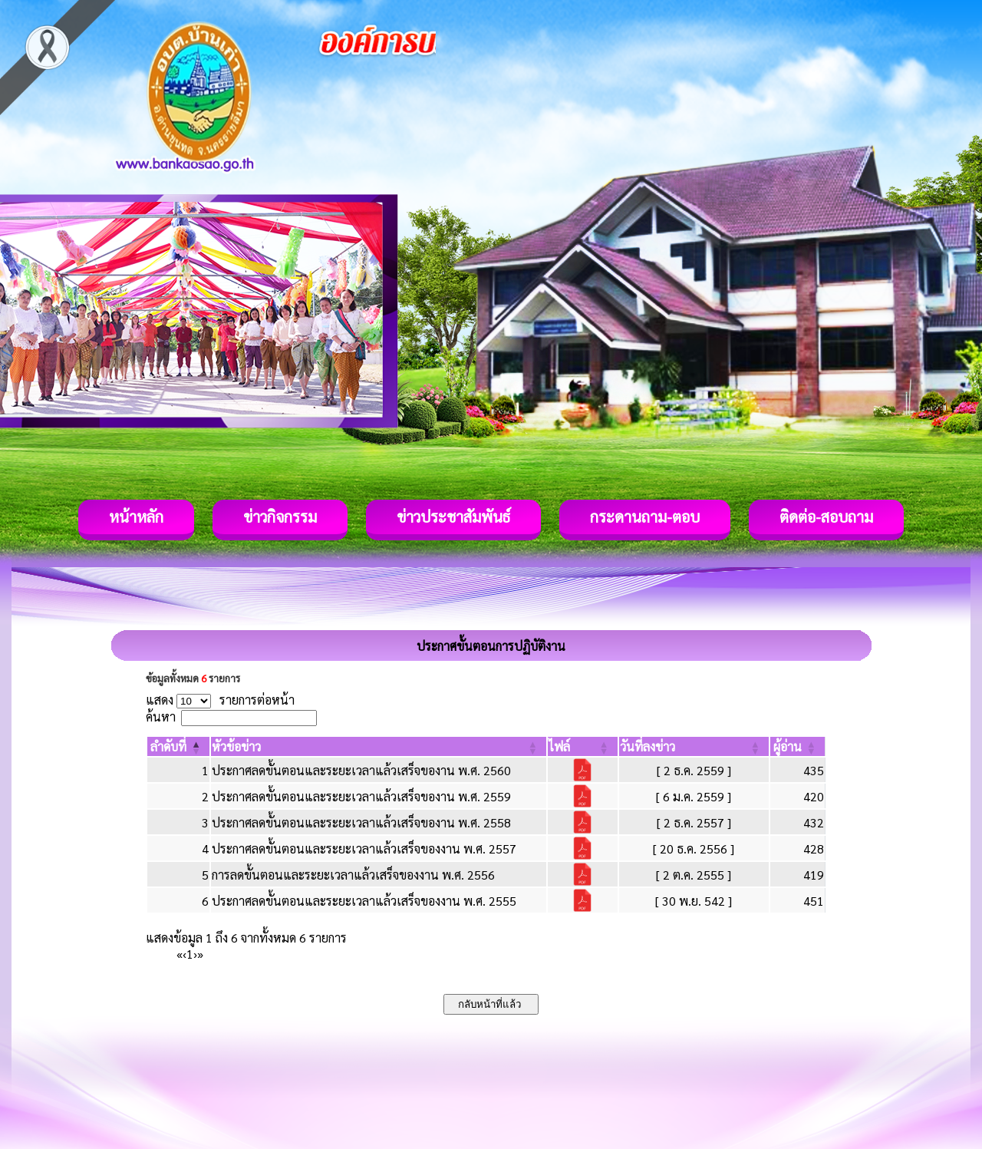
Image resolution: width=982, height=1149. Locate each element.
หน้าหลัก (136, 517)
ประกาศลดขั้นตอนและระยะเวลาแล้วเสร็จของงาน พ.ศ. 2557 (364, 848)
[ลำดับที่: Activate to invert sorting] (178, 746)
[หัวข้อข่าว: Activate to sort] (378, 746)
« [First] (179, 954)
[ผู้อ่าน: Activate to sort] (797, 746)
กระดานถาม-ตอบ (645, 517)
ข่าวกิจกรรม (280, 517)
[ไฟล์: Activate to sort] (583, 746)
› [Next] (195, 954)
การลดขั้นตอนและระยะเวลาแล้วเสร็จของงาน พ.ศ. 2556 (353, 875)
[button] (168, 746)
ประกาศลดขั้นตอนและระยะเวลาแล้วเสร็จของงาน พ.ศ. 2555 (364, 901)
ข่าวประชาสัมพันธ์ (453, 517)
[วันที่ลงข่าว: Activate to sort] (694, 746)
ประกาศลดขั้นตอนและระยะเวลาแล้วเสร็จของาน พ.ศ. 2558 (361, 822)
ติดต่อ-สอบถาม (826, 517)
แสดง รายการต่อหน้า (220, 700)
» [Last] (200, 954)
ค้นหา (161, 716)
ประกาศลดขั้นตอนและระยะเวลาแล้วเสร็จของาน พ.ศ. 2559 (361, 796)
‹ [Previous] (184, 954)
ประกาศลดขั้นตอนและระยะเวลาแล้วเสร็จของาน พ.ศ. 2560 (361, 770)
